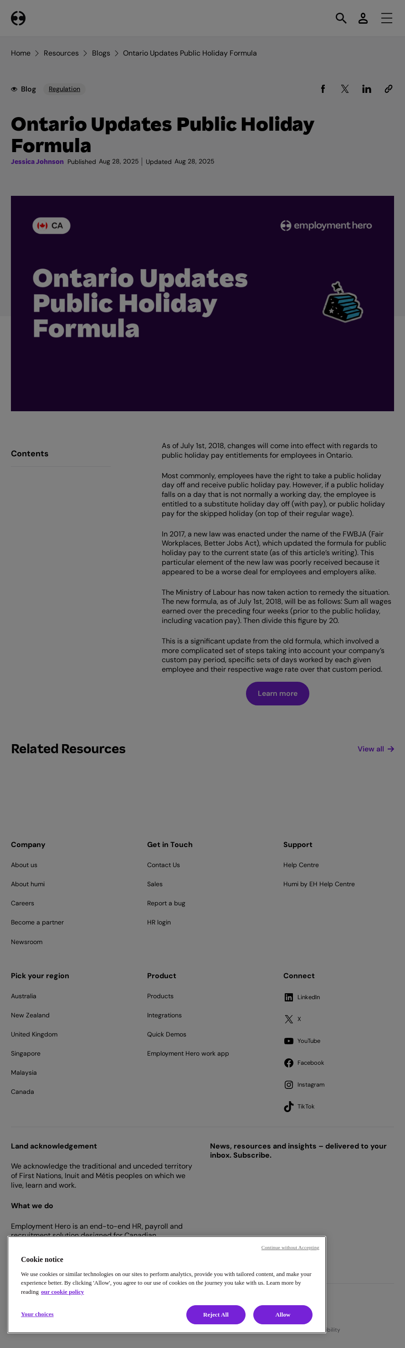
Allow (282, 1314)
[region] (166, 1284)
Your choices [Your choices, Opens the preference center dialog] (37, 1314)
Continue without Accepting (290, 1247)
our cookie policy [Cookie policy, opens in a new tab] (62, 1291)
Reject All (216, 1314)
